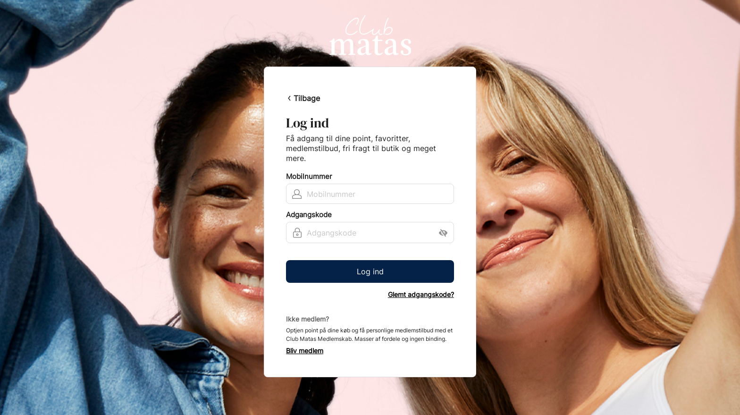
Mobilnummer (309, 176)
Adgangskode (309, 215)
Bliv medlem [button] (304, 350)
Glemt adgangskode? (421, 294)
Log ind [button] (370, 271)
